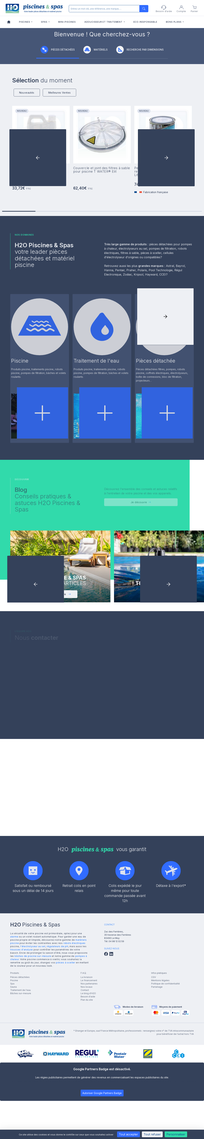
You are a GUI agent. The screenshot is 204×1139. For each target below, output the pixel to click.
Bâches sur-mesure (20, 1076)
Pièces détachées (20, 1060)
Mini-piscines (67, 22)
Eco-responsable (145, 22)
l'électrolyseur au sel (32, 1029)
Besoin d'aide (88, 1079)
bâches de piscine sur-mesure (33, 1039)
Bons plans (174, 22)
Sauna (13, 1070)
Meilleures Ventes (59, 176)
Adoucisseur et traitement (103, 22)
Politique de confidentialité (165, 1066)
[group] (102, 69)
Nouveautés (26, 176)
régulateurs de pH (57, 1029)
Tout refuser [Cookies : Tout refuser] (152, 1134)
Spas (44, 22)
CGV (153, 1060)
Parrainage (157, 1070)
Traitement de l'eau (20, 1073)
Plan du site (87, 1083)
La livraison (86, 1060)
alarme (14, 1019)
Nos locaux (86, 1070)
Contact (85, 1073)
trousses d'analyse (21, 1032)
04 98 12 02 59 (116, 1024)
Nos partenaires (89, 1066)
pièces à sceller (65, 1045)
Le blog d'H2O (88, 1076)
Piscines (25, 22)
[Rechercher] (108, 8)
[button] (166, 241)
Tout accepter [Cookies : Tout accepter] (128, 1134)
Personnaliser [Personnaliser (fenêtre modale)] (175, 1134)
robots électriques (74, 1026)
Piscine (14, 1063)
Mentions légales (160, 1063)
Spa (12, 1066)
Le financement (89, 1063)
